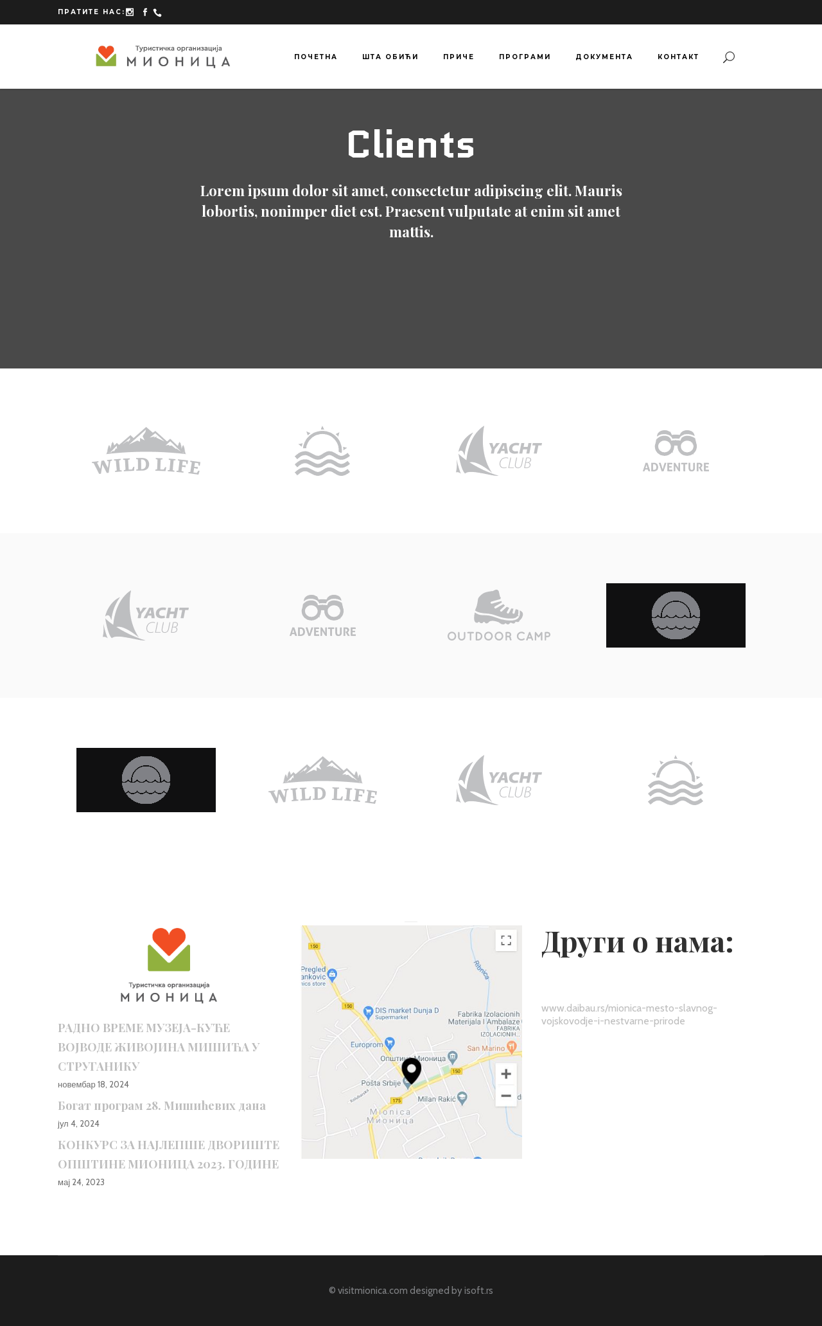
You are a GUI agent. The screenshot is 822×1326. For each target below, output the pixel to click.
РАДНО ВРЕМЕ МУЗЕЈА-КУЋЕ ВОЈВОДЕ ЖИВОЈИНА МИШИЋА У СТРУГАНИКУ (158, 1047)
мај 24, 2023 (81, 1182)
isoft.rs (478, 1290)
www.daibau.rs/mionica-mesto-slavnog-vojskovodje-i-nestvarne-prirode (629, 1014)
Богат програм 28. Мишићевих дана (162, 1105)
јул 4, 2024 (79, 1123)
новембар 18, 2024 (93, 1084)
